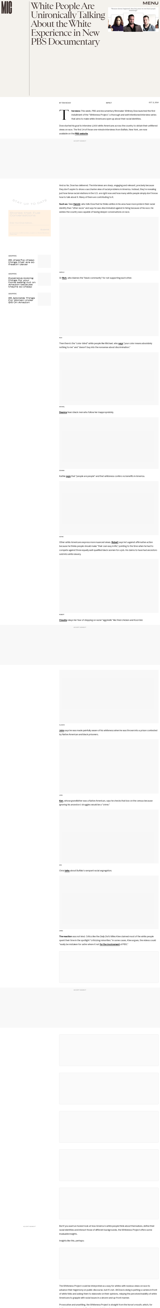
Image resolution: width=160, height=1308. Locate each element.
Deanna (63, 412)
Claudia (63, 620)
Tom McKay (66, 103)
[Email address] (29, 224)
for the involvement (110, 944)
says (120, 343)
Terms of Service (42, 235)
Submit (44, 231)
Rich (64, 278)
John (61, 730)
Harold (76, 204)
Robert (114, 542)
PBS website (81, 133)
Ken (61, 801)
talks (67, 870)
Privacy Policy (13, 236)
